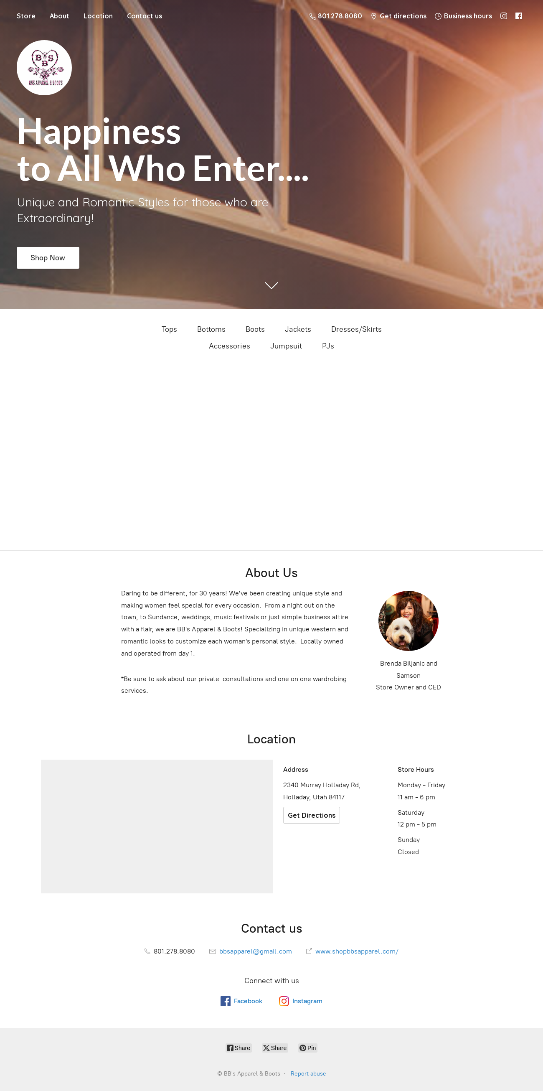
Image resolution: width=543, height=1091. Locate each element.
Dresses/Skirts (356, 329)
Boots (255, 329)
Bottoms (211, 329)
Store (26, 16)
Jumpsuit (286, 346)
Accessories (229, 346)
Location (98, 16)
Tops (169, 329)
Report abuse (308, 1073)
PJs (328, 346)
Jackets (298, 329)
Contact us (144, 16)
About (59, 16)
